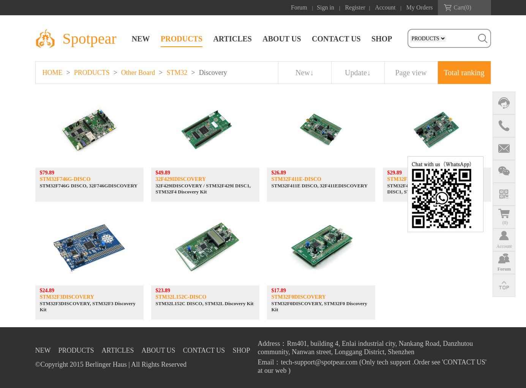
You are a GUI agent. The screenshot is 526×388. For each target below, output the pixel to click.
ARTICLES (232, 39)
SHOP (381, 39)
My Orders (419, 7)
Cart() (462, 7)
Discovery (213, 72)
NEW (141, 39)
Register (355, 7)
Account (385, 7)
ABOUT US (281, 39)
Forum (299, 7)
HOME (53, 72)
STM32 (176, 72)
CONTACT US (336, 39)
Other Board (138, 72)
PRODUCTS (181, 39)
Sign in (325, 7)
